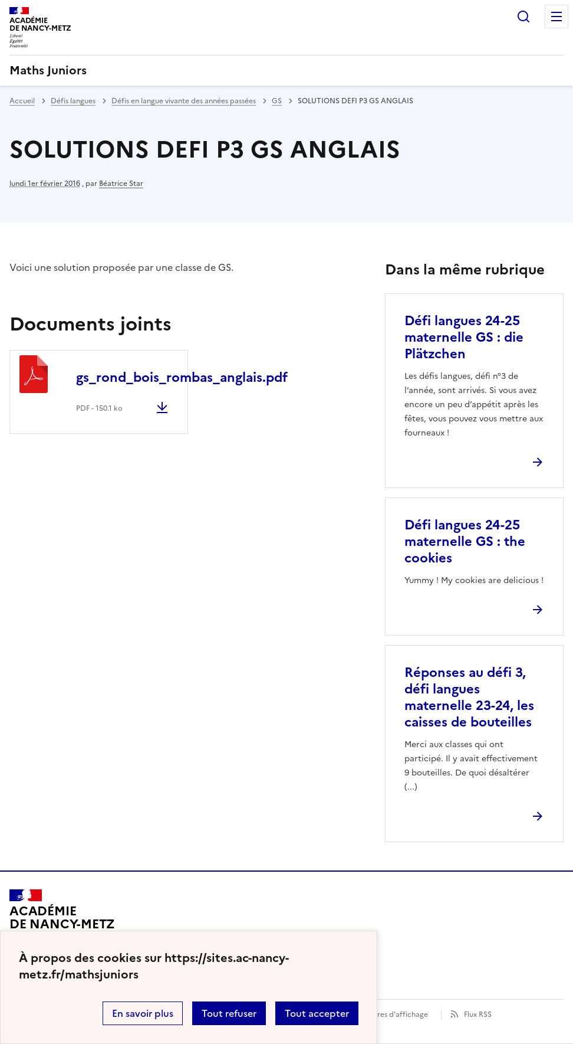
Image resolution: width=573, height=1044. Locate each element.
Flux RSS (478, 1014)
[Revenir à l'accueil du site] (62, 923)
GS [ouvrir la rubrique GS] (277, 101)
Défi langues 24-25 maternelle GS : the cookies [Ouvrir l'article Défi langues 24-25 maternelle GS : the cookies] (464, 541)
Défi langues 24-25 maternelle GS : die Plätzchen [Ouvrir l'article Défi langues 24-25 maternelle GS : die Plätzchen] (463, 337)
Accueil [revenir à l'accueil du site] (22, 101)
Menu (556, 16)
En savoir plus (142, 1013)
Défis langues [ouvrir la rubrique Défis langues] (73, 101)
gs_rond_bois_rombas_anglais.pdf (182, 377)
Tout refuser (229, 1013)
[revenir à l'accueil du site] (286, 70)
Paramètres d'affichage (388, 1014)
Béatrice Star (121, 183)
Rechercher (523, 16)
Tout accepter (317, 1013)
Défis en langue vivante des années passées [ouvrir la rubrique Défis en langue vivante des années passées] (183, 101)
